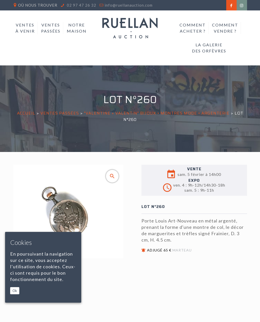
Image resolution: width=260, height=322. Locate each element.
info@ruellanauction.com (129, 5)
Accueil (26, 113)
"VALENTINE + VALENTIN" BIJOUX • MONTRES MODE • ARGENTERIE (157, 113)
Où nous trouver (37, 5)
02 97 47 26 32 (81, 5)
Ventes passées (59, 113)
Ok (14, 291)
